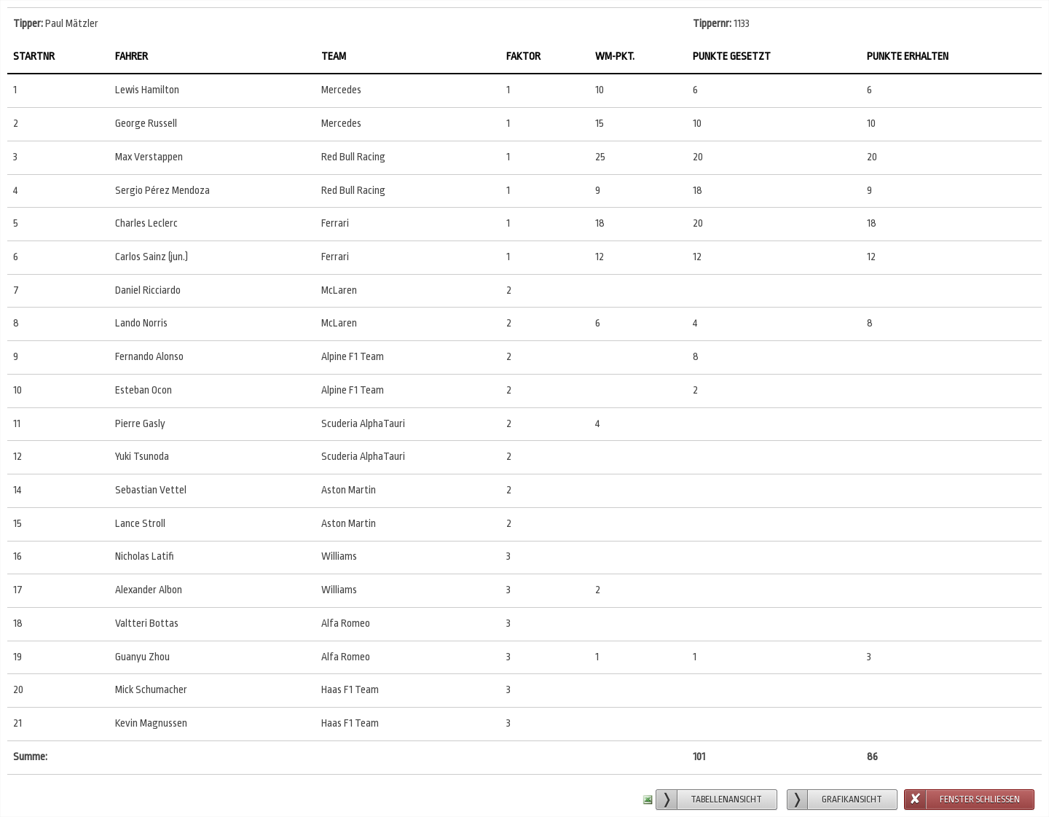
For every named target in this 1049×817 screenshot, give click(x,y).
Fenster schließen (980, 799)
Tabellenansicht (726, 799)
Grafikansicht (852, 799)
